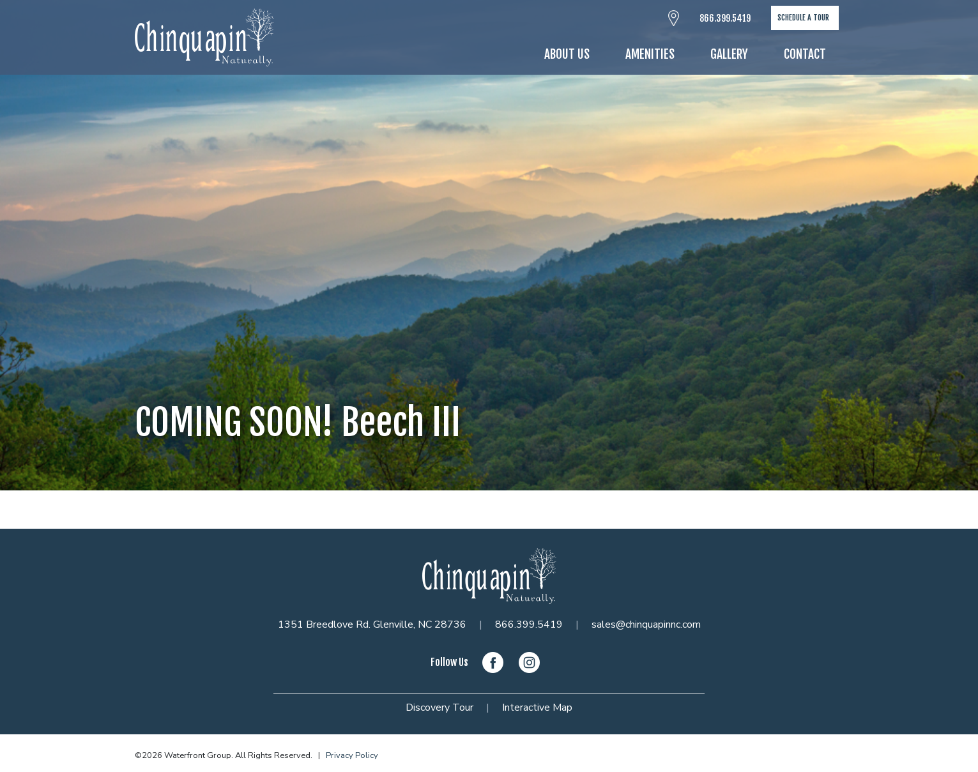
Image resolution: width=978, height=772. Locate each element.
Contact (805, 54)
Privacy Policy (352, 755)
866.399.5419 (725, 18)
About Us (567, 54)
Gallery (729, 54)
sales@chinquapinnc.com (646, 624)
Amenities (650, 54)
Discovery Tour (439, 707)
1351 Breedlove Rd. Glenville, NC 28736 (372, 624)
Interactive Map (537, 707)
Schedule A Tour (803, 17)
